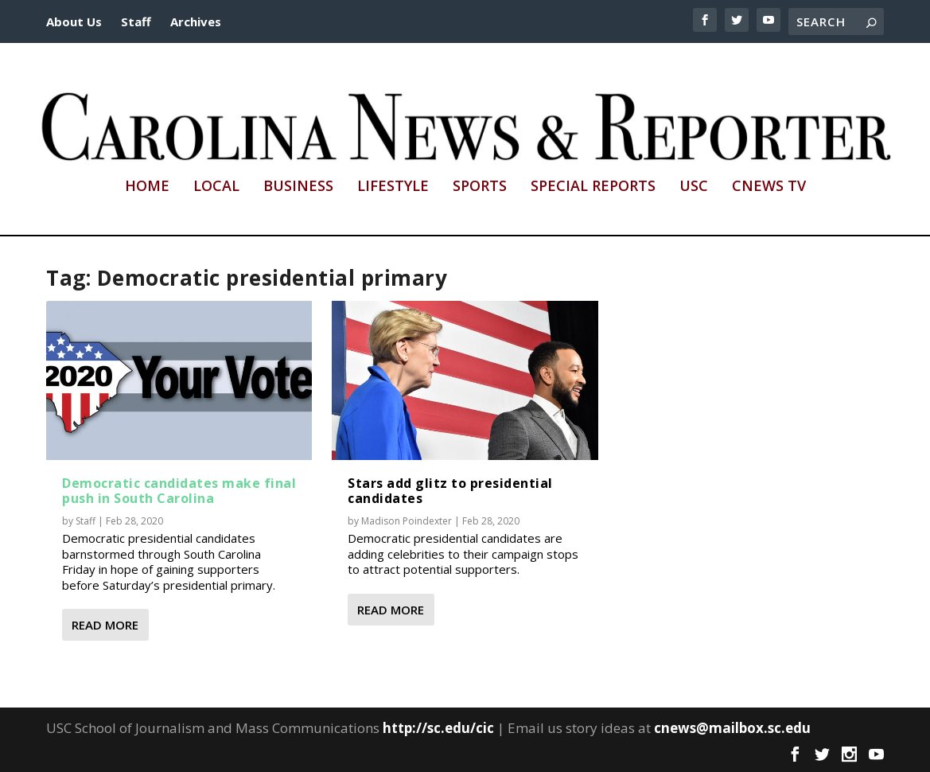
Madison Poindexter (406, 521)
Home (147, 187)
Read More (105, 625)
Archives (195, 21)
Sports (480, 187)
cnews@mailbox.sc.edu (732, 728)
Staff (136, 21)
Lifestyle (393, 187)
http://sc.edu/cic (438, 728)
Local (216, 187)
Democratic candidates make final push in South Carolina (179, 490)
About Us (74, 21)
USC (693, 187)
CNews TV (769, 187)
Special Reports (593, 187)
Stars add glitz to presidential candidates (450, 490)
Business (298, 187)
